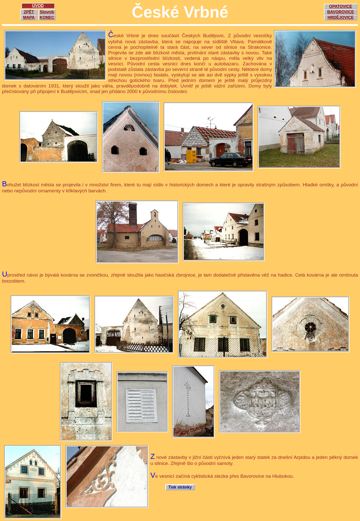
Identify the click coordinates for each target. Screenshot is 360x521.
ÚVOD (38, 6)
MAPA (29, 17)
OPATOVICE (340, 6)
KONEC (47, 17)
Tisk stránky (180, 487)
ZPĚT (29, 12)
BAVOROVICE (340, 12)
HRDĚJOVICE (341, 17)
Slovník (47, 12)
